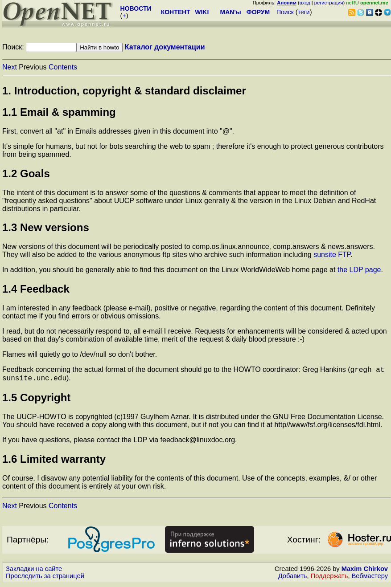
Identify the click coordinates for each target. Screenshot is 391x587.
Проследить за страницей (45, 578)
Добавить (292, 578)
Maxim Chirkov (365, 571)
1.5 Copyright (36, 400)
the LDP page (359, 269)
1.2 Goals (26, 173)
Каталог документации (165, 47)
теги (304, 12)
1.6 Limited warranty (54, 462)
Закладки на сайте (34, 571)
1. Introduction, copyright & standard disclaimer (124, 91)
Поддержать (329, 578)
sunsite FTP (331, 254)
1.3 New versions (45, 227)
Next (9, 67)
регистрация (328, 2)
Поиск (285, 12)
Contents (63, 67)
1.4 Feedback (36, 289)
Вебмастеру (370, 578)
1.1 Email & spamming (59, 112)
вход (305, 2)
